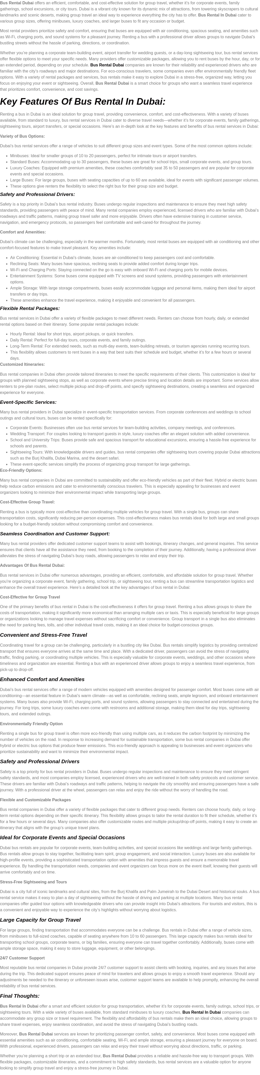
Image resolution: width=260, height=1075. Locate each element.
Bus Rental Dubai (107, 65)
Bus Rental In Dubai (202, 1012)
